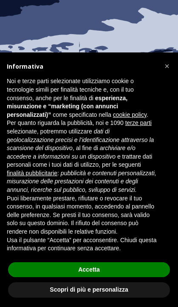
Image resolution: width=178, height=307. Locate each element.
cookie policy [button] (130, 114)
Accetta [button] (89, 269)
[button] (167, 66)
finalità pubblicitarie (32, 173)
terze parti (138, 122)
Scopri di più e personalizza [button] (89, 289)
